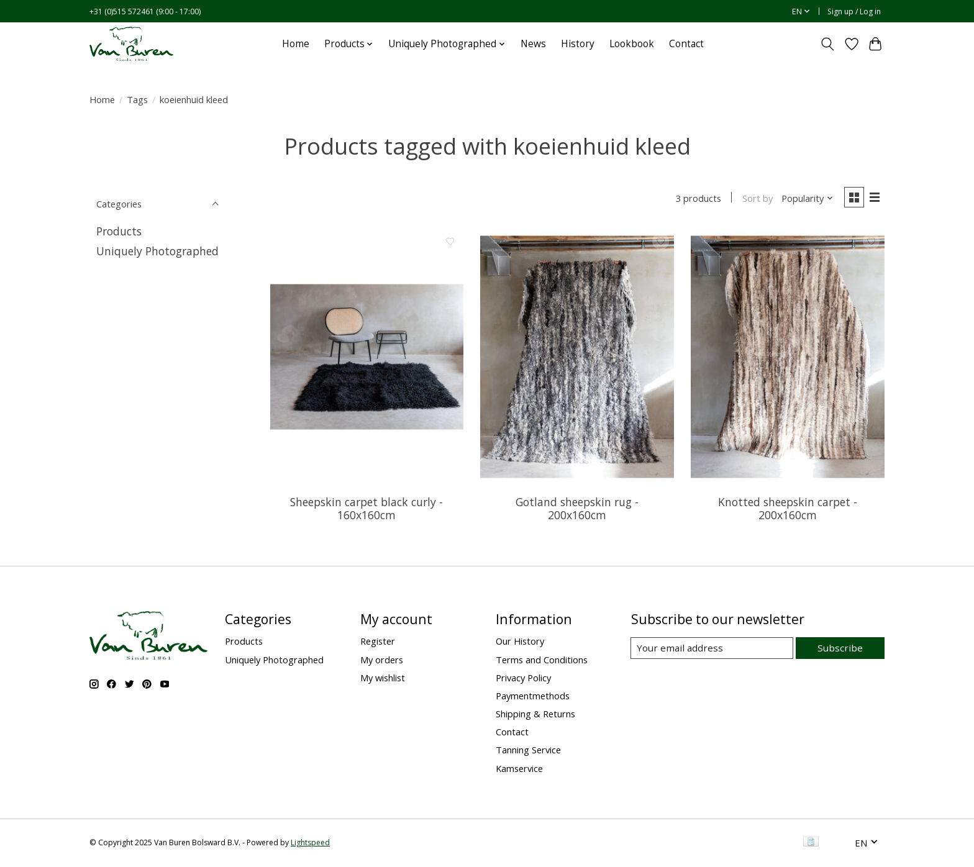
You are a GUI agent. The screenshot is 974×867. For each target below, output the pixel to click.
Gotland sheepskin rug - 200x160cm (577, 510)
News (533, 43)
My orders (381, 660)
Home (295, 43)
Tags (137, 99)
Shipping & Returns (535, 715)
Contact (686, 43)
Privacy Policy (523, 679)
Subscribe (841, 649)
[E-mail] (713, 649)
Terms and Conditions (542, 660)
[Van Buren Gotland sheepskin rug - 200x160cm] (576, 357)
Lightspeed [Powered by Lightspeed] (310, 843)
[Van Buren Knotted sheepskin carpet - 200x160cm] (787, 357)
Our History (520, 642)
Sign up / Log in (854, 11)
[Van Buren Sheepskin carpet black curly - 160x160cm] (366, 357)
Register (377, 642)
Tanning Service (528, 751)
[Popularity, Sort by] (805, 199)
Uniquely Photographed (157, 250)
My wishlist (382, 679)
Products (119, 231)
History (577, 43)
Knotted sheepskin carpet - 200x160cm (787, 510)
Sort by (755, 199)
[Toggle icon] (828, 44)
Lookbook (631, 43)
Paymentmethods (533, 697)
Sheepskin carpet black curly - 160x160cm (366, 510)
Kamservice (519, 769)
